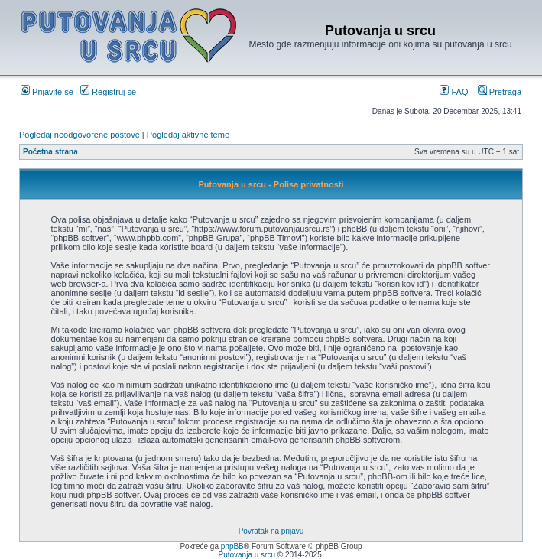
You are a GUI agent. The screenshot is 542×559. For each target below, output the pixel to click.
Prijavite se (47, 91)
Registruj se (108, 91)
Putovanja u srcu (247, 555)
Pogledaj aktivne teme (188, 134)
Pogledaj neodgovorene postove (79, 134)
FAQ (454, 91)
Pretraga (499, 91)
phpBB (232, 546)
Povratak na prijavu (271, 531)
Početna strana (50, 152)
